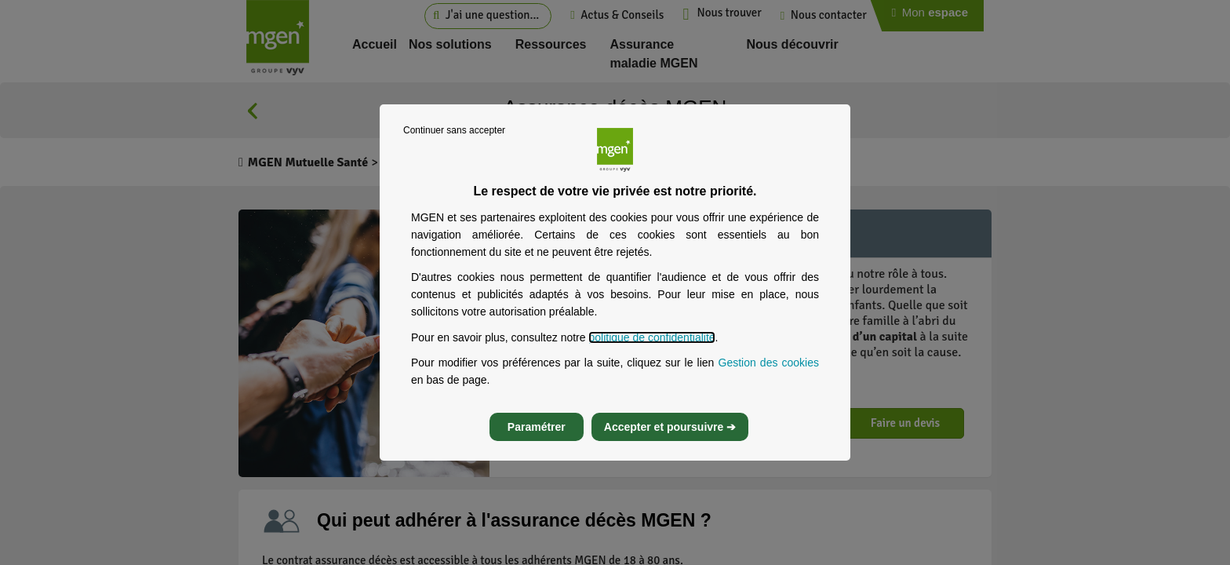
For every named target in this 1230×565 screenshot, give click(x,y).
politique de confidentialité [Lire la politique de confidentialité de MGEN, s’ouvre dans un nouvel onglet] (651, 337)
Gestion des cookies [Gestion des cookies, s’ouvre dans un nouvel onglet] (769, 362)
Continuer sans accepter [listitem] (454, 130)
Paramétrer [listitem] (537, 427)
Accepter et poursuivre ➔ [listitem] (670, 427)
